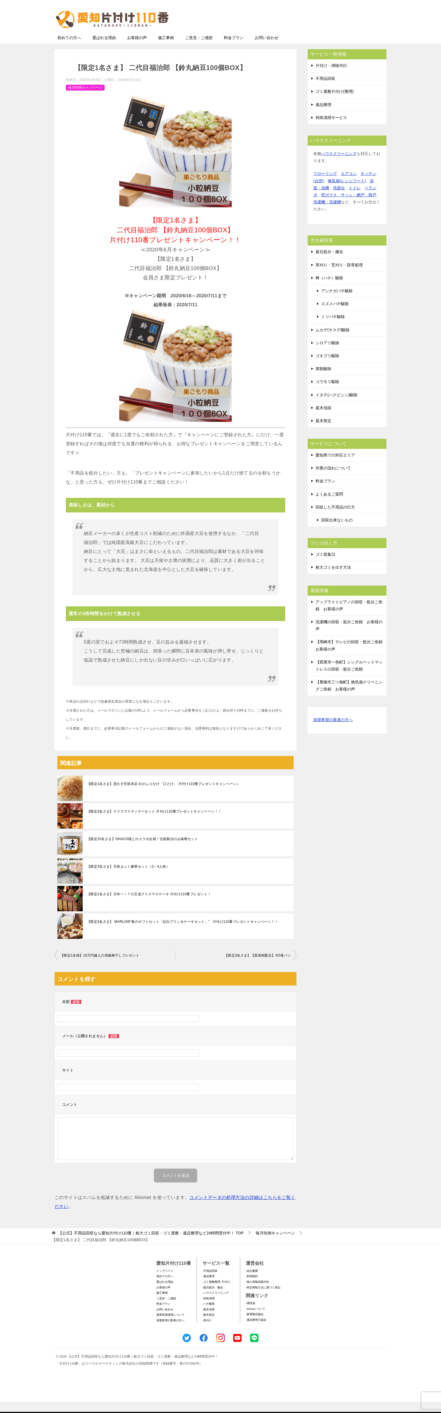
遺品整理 (323, 115)
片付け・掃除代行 (331, 76)
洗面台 (339, 199)
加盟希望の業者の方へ (333, 731)
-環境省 (250, 1314)
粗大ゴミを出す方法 (333, 578)
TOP (151, 1244)
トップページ (164, 1281)
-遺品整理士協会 (256, 1330)
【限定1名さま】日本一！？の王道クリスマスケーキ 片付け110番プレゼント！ (149, 905)
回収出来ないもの (337, 531)
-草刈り (207, 1331)
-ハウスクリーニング (215, 1303)
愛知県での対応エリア (335, 466)
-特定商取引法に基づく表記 (263, 1298)
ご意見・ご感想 (199, 48)
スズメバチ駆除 (335, 314)
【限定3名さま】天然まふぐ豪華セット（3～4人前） (128, 877)
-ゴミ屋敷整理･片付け (216, 1292)
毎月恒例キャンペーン (85, 98)
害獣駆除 (323, 379)
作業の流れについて (333, 479)
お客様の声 (137, 48)
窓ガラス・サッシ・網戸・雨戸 (348, 206)
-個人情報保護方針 (257, 1292)
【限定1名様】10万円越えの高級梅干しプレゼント (100, 966)
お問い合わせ (266, 48)
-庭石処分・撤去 (212, 1298)
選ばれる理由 (104, 48)
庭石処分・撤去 (329, 262)
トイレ (355, 199)
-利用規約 (252, 1287)
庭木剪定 (323, 431)
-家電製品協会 (255, 1325)
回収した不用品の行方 (335, 518)
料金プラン (234, 48)
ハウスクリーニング (339, 164)
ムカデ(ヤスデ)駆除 (333, 341)
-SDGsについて (255, 1319)
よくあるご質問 (329, 505)
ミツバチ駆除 (333, 327)
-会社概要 (252, 1281)
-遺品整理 (208, 1287)
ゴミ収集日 (325, 565)
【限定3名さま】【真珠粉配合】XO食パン (257, 966)
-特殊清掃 (208, 1309)
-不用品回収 (209, 1281)
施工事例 (166, 48)
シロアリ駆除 (327, 354)
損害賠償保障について (170, 1325)
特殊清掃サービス (331, 128)
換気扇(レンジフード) (347, 192)
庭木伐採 (323, 419)
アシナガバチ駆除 (337, 302)
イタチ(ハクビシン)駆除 (336, 406)
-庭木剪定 (208, 1325)
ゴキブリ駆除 (327, 366)
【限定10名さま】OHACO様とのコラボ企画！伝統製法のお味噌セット (142, 850)
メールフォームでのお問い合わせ (334, 33)
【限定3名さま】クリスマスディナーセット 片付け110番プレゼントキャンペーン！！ (154, 822)
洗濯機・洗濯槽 (327, 213)
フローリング (325, 184)
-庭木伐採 (208, 1320)
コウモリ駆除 (327, 392)
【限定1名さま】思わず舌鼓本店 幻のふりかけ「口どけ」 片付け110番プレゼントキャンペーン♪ (162, 795)
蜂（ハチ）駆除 (329, 289)
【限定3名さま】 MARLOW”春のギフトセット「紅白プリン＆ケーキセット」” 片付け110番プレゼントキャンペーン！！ (182, 933)
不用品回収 (325, 89)
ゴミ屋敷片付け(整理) (335, 102)
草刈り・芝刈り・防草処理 (339, 276)
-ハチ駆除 (208, 1314)
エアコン (349, 184)
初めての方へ (69, 48)
